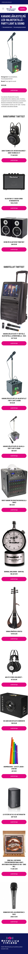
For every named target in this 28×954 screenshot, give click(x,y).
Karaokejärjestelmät (20, 27)
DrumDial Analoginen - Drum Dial (14, 572)
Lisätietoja (14, 90)
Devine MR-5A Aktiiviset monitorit (14, 242)
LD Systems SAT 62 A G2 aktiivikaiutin (14, 814)
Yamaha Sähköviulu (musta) (14, 631)
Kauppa (22, 9)
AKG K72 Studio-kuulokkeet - (14, 677)
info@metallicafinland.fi (7, 2)
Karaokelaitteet (7, 27)
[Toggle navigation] (3, 8)
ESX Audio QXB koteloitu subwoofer (14, 721)
